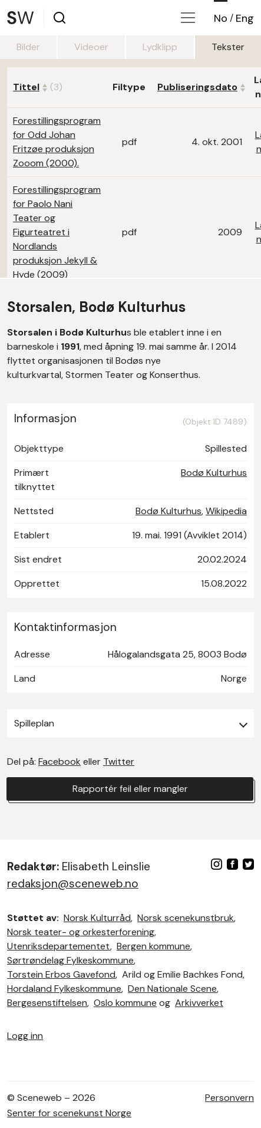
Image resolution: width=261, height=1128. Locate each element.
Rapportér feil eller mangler (130, 788)
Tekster (228, 47)
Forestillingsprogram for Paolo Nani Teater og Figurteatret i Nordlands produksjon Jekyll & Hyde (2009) (57, 232)
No (220, 18)
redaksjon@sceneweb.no (72, 883)
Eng (245, 18)
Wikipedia (226, 511)
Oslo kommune (125, 1003)
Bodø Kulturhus (214, 472)
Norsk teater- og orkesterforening (80, 932)
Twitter (118, 761)
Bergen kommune (153, 946)
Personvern (229, 1097)
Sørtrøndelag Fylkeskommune (70, 960)
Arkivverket (199, 1003)
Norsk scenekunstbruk (185, 918)
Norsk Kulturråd (97, 918)
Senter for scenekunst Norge (69, 1113)
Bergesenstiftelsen (47, 1003)
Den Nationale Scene (172, 988)
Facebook (59, 761)
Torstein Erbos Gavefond (61, 974)
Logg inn (25, 1036)
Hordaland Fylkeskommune (64, 988)
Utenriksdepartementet (58, 946)
